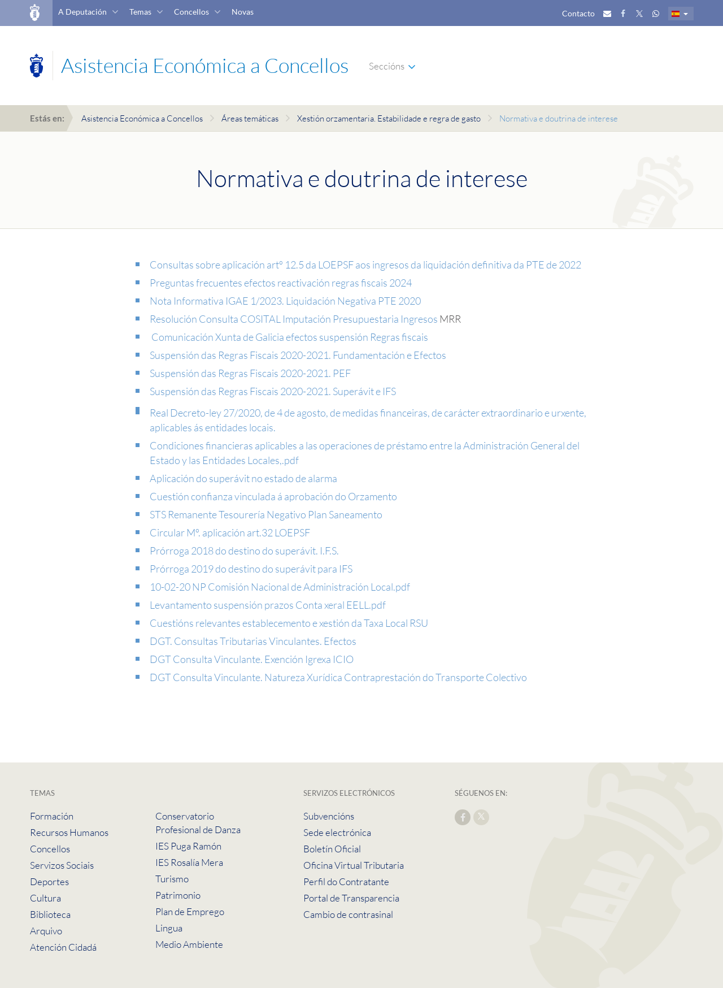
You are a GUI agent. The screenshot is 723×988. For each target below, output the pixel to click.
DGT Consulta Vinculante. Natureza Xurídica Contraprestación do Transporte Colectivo (338, 677)
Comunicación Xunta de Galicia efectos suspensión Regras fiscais (289, 337)
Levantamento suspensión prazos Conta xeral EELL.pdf (268, 605)
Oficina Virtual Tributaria (353, 865)
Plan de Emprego (189, 911)
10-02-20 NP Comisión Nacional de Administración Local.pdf (280, 586)
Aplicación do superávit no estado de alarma (243, 478)
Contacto (578, 13)
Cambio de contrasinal (348, 914)
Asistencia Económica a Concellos (142, 118)
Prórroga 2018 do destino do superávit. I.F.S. (244, 550)
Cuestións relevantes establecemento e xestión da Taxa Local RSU (289, 623)
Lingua (168, 928)
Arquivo (46, 931)
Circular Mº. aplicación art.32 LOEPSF (230, 532)
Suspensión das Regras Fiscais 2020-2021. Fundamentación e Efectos (298, 355)
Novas (243, 11)
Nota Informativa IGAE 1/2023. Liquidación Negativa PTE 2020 (285, 300)
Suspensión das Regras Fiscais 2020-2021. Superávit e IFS (273, 391)
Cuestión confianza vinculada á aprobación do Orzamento (273, 496)
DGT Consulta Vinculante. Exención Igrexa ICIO (252, 659)
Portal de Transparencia (351, 898)
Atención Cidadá (63, 947)
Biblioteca (50, 914)
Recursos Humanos (69, 832)
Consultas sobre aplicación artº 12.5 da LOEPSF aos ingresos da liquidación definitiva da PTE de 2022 (365, 264)
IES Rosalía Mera (189, 862)
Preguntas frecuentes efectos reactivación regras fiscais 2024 (281, 282)
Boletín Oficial (332, 849)
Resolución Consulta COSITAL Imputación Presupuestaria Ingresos (294, 319)
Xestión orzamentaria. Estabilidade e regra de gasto (389, 118)
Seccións (386, 66)
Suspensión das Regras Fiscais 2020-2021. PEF (250, 373)
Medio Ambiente (189, 944)
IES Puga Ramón (188, 846)
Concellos (191, 11)
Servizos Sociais (62, 865)
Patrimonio (178, 895)
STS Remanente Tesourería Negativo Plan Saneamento (266, 514)
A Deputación (82, 11)
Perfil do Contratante (346, 881)
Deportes (49, 881)
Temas (140, 11)
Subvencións (328, 816)
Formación (51, 816)
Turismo (172, 879)
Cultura (45, 898)
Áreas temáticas (249, 118)
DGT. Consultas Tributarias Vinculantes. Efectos (253, 641)
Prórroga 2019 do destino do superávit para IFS (251, 568)
